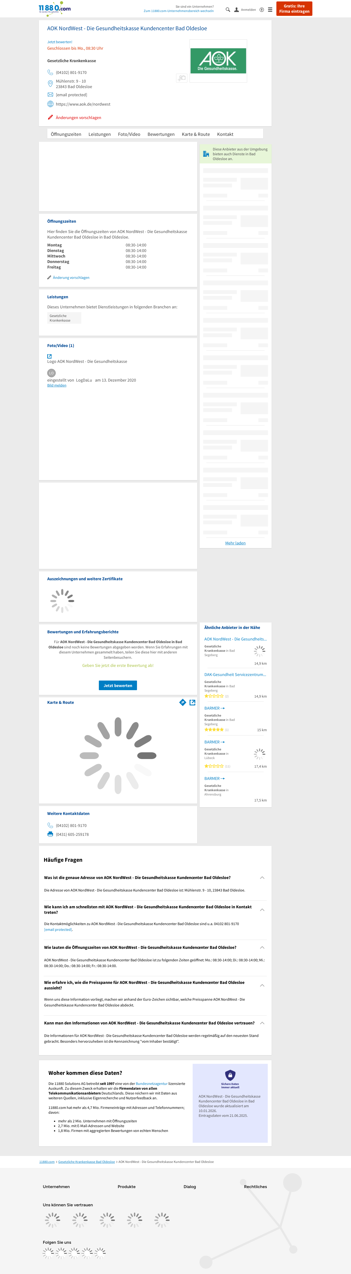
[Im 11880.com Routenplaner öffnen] (182, 701)
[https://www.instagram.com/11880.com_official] (61, 1253)
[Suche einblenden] (230, 9)
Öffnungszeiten (66, 134)
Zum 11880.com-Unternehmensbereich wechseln (179, 11)
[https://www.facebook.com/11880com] (48, 1253)
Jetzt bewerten (118, 685)
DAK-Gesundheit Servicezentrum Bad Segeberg (235, 674)
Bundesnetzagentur (152, 1083)
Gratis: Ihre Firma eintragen (294, 8)
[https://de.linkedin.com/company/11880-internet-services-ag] (87, 1253)
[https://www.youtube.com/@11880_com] (100, 1253)
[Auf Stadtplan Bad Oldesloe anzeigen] (192, 702)
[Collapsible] (262, 878)
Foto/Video (129, 134)
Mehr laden (235, 543)
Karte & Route (196, 134)
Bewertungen (161, 134)
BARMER (212, 708)
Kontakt (225, 134)
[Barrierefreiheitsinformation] (264, 9)
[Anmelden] (247, 9)
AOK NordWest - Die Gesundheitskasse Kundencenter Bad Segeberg (235, 639)
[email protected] (58, 929)
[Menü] (272, 9)
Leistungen (100, 134)
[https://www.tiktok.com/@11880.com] (74, 1253)
